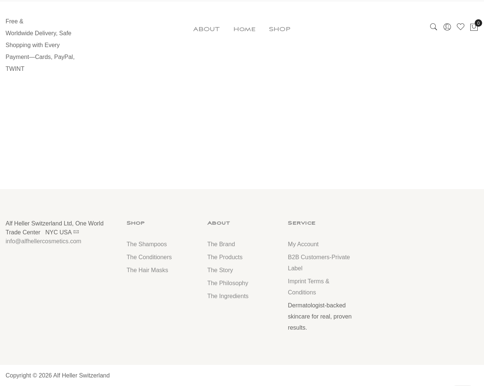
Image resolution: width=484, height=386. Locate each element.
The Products (225, 257)
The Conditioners (149, 257)
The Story (220, 270)
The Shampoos (147, 244)
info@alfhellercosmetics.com (43, 241)
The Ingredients (228, 296)
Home (244, 29)
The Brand (221, 244)
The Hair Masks (147, 270)
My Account (303, 244)
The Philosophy (227, 283)
